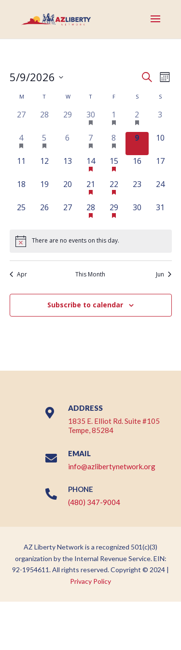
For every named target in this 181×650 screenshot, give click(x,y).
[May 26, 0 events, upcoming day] (44, 213)
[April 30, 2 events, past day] (90, 120)
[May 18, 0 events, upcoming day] (21, 190)
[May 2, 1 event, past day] (137, 120)
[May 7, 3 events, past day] (90, 143)
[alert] (91, 241)
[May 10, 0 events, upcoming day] (160, 143)
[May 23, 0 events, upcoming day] (137, 190)
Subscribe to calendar (85, 304)
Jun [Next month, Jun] (163, 274)
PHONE (80, 489)
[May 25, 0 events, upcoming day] (21, 213)
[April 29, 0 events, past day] (67, 120)
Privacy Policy (90, 581)
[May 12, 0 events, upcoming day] (44, 166)
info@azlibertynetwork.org (111, 466)
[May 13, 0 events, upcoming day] (67, 166)
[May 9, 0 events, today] (137, 143)
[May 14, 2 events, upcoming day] (90, 166)
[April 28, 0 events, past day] (44, 120)
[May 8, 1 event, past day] (113, 143)
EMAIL (79, 453)
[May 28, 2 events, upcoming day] (90, 213)
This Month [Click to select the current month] (90, 274)
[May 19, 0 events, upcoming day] (44, 190)
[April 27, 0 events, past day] (21, 120)
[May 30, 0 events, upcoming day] (137, 213)
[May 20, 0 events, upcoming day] (67, 190)
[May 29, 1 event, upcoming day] (113, 213)
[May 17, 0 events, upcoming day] (160, 166)
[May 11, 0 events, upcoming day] (21, 166)
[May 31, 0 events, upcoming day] (160, 213)
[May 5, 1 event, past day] (44, 143)
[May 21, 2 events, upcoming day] (90, 190)
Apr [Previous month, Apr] (18, 274)
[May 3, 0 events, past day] (160, 120)
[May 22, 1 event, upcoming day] (113, 190)
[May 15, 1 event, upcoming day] (113, 166)
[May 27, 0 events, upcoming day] (67, 213)
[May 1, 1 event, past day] (113, 120)
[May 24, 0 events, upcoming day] (160, 190)
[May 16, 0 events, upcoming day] (137, 166)
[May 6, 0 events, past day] (67, 143)
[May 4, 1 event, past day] (21, 143)
